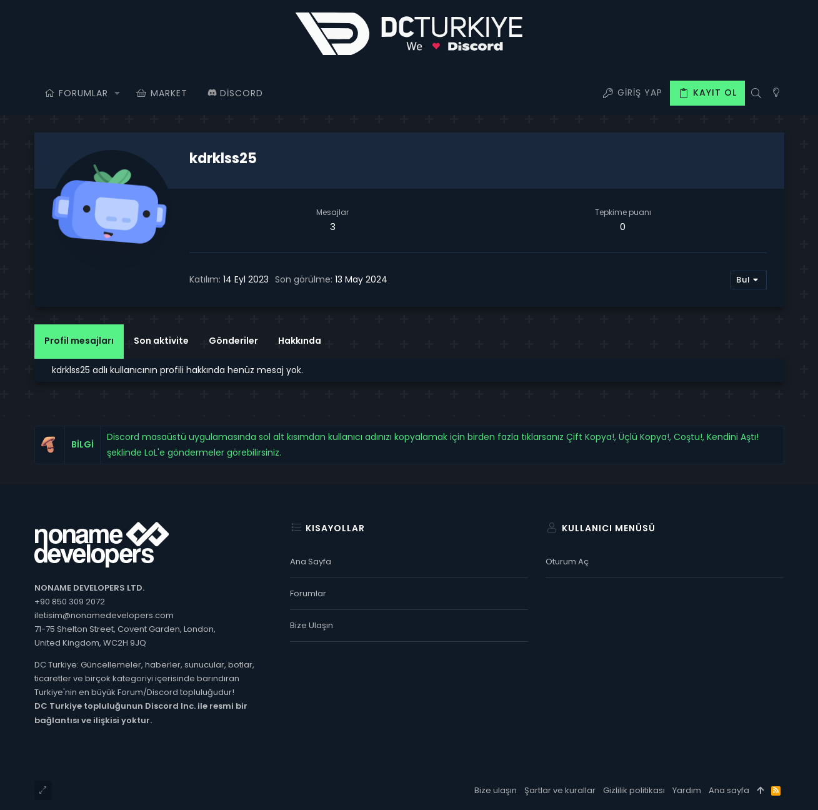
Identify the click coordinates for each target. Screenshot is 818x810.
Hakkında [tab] (299, 340)
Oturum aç (567, 562)
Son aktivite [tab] (161, 340)
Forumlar (308, 593)
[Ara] (756, 93)
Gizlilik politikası (634, 790)
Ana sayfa (310, 562)
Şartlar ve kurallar (560, 790)
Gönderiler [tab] (233, 340)
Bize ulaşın (311, 625)
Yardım (686, 790)
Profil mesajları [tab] (79, 340)
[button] (117, 93)
